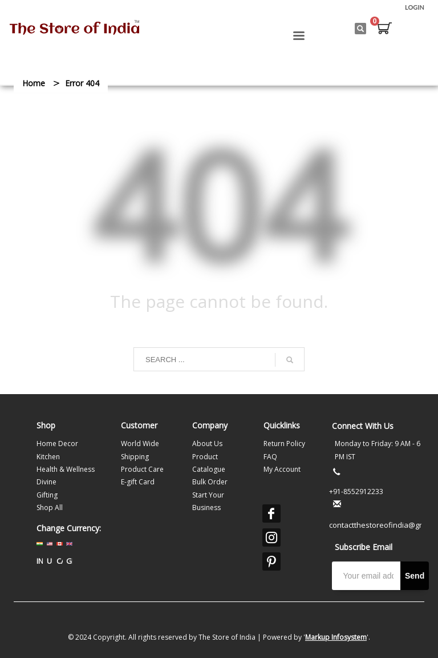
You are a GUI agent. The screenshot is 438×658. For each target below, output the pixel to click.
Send (414, 575)
